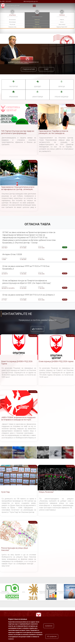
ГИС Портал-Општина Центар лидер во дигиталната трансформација (17, 132)
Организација (12, 22)
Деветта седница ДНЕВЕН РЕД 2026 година (16, 362)
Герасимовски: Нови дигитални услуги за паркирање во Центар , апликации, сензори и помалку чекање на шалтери (17, 188)
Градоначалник (28, 69)
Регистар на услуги (55, 452)
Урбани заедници (61, 97)
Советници (37, 19)
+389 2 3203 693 (6, 1)
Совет (46, 69)
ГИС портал (13, 86)
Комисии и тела (12, 26)
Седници (37, 24)
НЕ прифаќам (52, 638)
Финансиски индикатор (42, 592)
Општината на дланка (61, 592)
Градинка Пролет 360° (61, 26)
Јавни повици (62, 24)
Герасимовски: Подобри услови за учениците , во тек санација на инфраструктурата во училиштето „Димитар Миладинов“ (53, 132)
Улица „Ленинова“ (46, 492)
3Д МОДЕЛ (37, 86)
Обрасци (61, 86)
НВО (43, 452)
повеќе (11, 640)
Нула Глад (5, 492)
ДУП (30, 452)
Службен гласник (37, 26)
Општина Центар (13, 6)
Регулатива (12, 24)
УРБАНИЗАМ (13, 97)
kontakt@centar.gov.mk (31, 1)
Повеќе (39, 329)
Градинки (6, 452)
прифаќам (48, 628)
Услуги (62, 22)
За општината (12, 19)
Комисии (37, 22)
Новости (62, 19)
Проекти (68, 452)
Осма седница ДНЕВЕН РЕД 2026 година (56, 361)
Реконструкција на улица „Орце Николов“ (14, 549)
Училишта (18, 452)
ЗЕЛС (23, 592)
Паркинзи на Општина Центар (4, 592)
